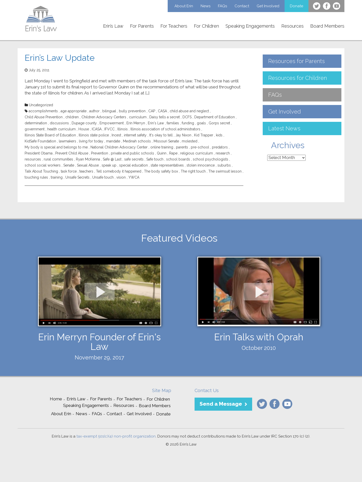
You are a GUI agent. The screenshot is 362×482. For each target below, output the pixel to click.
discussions (59, 123)
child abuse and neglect (189, 111)
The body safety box (161, 171)
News (205, 6)
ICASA (97, 129)
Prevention (99, 153)
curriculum (138, 117)
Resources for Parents (296, 61)
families (173, 123)
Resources (292, 26)
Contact (242, 6)
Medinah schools (137, 141)
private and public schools (132, 153)
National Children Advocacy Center (119, 147)
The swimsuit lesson (225, 171)
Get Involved (268, 6)
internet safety (135, 135)
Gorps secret (219, 123)
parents (182, 147)
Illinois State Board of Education (50, 135)
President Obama (39, 153)
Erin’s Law (113, 26)
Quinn (161, 153)
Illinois (122, 129)
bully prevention (132, 111)
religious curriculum (196, 153)
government (34, 129)
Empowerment (112, 123)
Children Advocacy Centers (103, 117)
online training (161, 147)
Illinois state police (94, 135)
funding (188, 123)
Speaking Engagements (250, 26)
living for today (91, 141)
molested (189, 141)
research (223, 153)
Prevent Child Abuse (71, 153)
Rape (173, 153)
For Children (206, 26)
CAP (151, 111)
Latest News (284, 128)
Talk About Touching (41, 171)
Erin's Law (156, 123)
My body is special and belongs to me (56, 147)
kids (219, 135)
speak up (109, 165)
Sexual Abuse (88, 165)
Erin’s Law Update (60, 58)
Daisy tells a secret (164, 117)
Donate (296, 6)
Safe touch (154, 159)
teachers (86, 171)
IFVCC (109, 129)
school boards (178, 159)
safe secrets (134, 159)
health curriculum (61, 129)
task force (69, 171)
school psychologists (210, 159)
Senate (68, 165)
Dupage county (84, 123)
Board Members (327, 26)
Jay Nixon (183, 135)
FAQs (222, 6)
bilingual (109, 111)
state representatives (167, 165)
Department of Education (214, 117)
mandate (113, 141)
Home (56, 398)
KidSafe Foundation (40, 141)
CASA (162, 111)
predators (220, 147)
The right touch (193, 171)
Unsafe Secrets (77, 177)
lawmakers (67, 141)
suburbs (224, 165)
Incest (116, 135)
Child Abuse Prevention (44, 117)
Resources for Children (297, 78)
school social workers (43, 165)
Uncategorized (41, 105)
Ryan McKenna (88, 159)
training (57, 177)
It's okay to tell (161, 135)
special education (133, 165)
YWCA (133, 177)
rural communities (58, 159)
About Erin (183, 6)
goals (201, 123)
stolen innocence (201, 165)
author (94, 111)
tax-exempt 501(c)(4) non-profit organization (116, 436)
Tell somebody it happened (118, 171)
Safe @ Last (112, 159)
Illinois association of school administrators (165, 129)
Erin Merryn (135, 123)
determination (36, 123)
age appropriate (73, 111)
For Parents (142, 26)
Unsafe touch (103, 177)
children (72, 117)
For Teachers (173, 26)
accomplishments (43, 111)
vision (121, 177)
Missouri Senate (166, 141)
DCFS (187, 117)
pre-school (200, 147)
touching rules (36, 177)
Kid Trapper (203, 135)
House (83, 129)
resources (33, 159)
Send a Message (221, 404)
